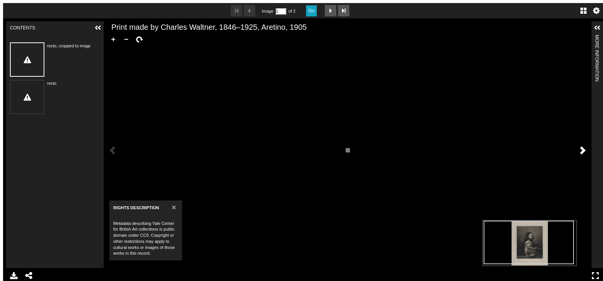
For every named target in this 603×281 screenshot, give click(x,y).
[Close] (174, 207)
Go (311, 10)
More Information (597, 38)
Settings (596, 10)
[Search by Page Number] (281, 11)
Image (267, 11)
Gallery (583, 10)
